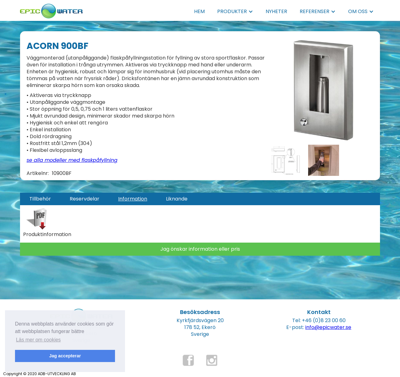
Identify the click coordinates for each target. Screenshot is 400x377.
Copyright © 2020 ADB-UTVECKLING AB (39, 373)
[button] (235, 11)
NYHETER (276, 11)
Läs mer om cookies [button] (38, 339)
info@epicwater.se (328, 327)
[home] (51, 9)
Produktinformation (47, 234)
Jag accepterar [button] (65, 355)
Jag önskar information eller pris (200, 249)
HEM (199, 11)
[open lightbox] (324, 90)
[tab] (40, 199)
